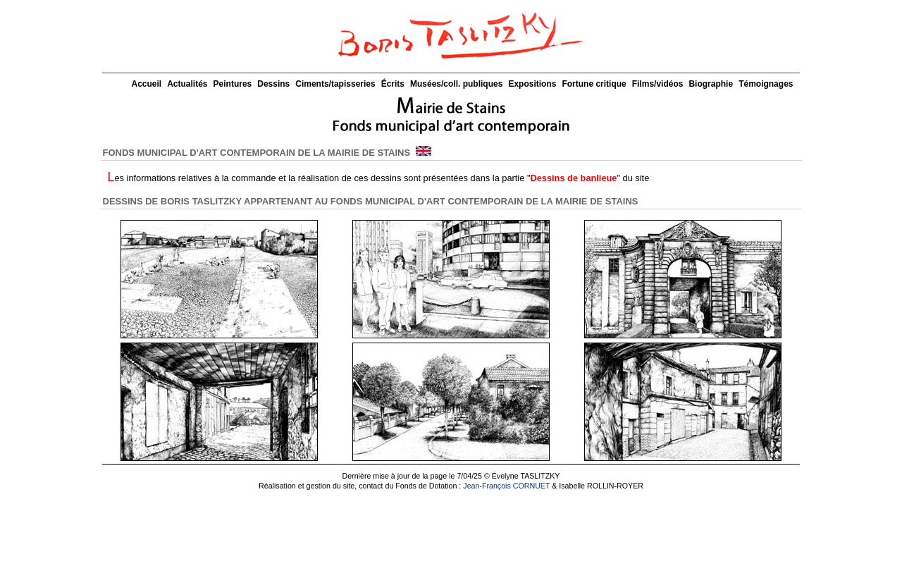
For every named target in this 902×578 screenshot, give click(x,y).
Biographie (710, 84)
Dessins (273, 84)
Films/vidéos (658, 84)
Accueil (147, 84)
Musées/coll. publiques (456, 84)
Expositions (532, 84)
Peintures (233, 84)
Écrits (392, 84)
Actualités (187, 84)
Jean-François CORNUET (506, 485)
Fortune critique (594, 84)
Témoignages (766, 84)
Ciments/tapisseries (335, 84)
